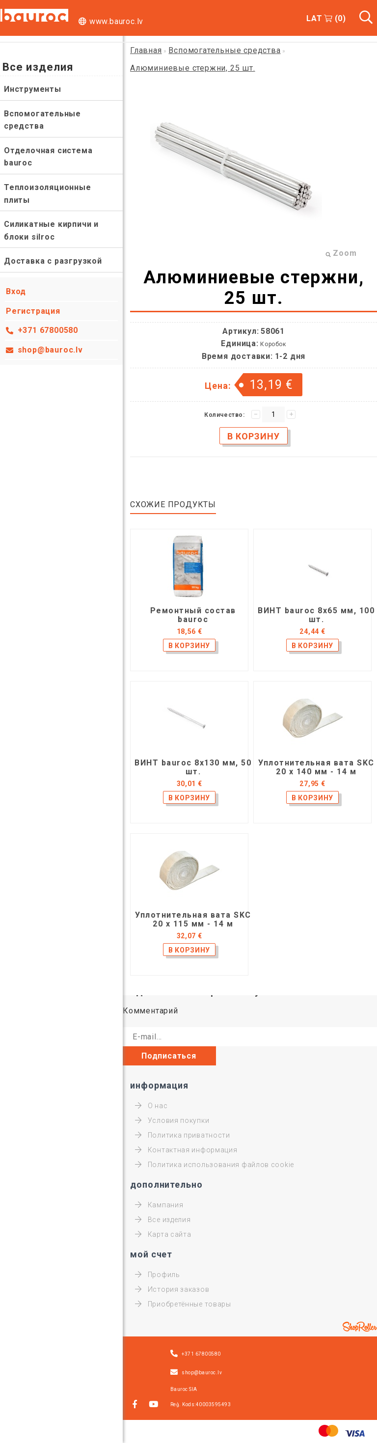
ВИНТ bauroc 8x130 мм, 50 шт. (193, 767)
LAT (314, 18)
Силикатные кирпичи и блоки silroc (51, 230)
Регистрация (33, 311)
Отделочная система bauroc (48, 157)
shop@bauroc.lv (50, 349)
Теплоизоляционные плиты (47, 194)
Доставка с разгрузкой (53, 261)
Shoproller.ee (360, 1327)
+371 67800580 (48, 330)
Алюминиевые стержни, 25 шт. (192, 68)
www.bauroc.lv (116, 21)
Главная (146, 50)
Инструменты (32, 89)
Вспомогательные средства (42, 120)
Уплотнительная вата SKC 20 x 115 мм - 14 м (193, 919)
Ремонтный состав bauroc (193, 615)
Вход (16, 291)
